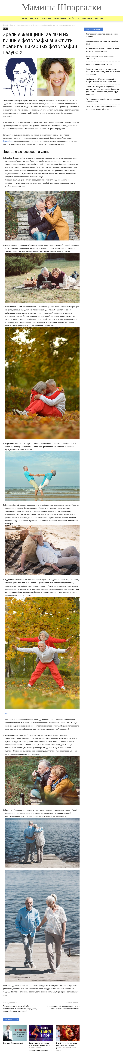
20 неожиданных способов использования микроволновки (103, 100)
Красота (99, 18)
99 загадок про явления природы (99, 64)
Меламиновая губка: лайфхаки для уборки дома (103, 42)
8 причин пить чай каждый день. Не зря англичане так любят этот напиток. (63, 1007)
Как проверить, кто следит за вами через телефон (102, 35)
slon (7, 713)
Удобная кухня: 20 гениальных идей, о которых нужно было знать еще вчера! (101, 80)
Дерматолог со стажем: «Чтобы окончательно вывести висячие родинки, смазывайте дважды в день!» (20, 1008)
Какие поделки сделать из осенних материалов (100, 57)
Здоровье (46, 18)
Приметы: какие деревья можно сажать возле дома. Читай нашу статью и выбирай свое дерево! (103, 71)
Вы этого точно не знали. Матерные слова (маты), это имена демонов (102, 50)
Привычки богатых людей (13, 1043)
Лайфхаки (74, 18)
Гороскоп (87, 18)
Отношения (60, 18)
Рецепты (34, 18)
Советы (23, 18)
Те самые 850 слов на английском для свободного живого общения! (101, 108)
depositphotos (8, 141)
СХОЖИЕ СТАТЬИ (11, 1020)
